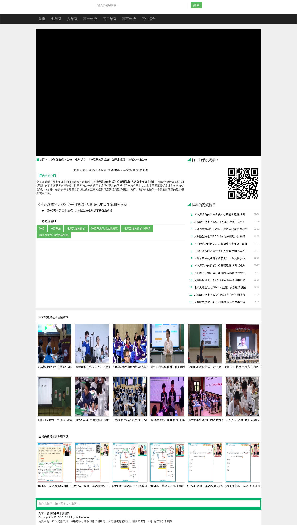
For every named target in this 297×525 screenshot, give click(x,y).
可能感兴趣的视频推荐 (53, 317)
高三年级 (129, 19)
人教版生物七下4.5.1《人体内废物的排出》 (219, 221)
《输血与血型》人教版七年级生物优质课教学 (220, 229)
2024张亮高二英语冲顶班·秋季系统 (247, 486)
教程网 (66, 513)
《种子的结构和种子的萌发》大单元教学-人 (220, 258)
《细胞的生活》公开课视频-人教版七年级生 (220, 272)
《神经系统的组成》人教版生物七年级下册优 (220, 243)
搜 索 (196, 5)
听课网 (55, 513)
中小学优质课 (56, 159)
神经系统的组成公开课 (137, 228)
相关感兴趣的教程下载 (53, 436)
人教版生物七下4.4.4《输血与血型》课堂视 (219, 294)
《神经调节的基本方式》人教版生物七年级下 (220, 251)
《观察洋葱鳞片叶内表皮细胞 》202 (210, 420)
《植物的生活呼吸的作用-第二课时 (171, 420)
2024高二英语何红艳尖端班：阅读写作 (174, 486)
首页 (41, 19)
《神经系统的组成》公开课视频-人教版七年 (220, 265)
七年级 (56, 19)
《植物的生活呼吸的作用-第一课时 (134, 420)
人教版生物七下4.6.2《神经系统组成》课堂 (219, 236)
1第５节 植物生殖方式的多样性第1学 (248, 367)
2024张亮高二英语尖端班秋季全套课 (210, 486)
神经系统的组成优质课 (104, 228)
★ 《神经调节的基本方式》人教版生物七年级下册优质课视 (77, 210)
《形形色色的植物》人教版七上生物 (248, 420)
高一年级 (90, 19)
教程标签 (48, 221)
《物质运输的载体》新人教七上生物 (210, 367)
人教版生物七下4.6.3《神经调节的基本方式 (219, 302)
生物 (69, 159)
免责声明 (43, 513)
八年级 (72, 19)
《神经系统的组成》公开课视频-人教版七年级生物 (117, 159)
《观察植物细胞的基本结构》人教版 (59, 367)
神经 (41, 228)
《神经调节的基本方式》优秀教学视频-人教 (220, 214)
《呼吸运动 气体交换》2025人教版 (96, 420)
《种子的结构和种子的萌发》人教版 (172, 367)
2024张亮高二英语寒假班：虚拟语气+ (98, 486)
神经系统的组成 (76, 228)
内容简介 (48, 175)
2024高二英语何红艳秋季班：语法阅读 (136, 486)
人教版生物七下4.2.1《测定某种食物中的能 (219, 280)
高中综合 (149, 19)
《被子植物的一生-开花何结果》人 (59, 420)
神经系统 (55, 228)
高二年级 (110, 19)
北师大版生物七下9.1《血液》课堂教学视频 (220, 287)
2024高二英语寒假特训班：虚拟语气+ (61, 486)
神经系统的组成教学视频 (54, 235)
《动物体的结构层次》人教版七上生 (97, 367)
